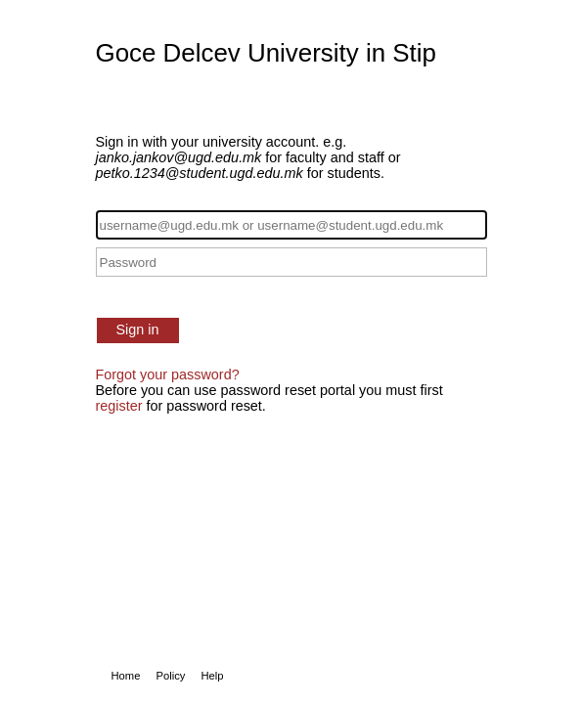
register (119, 406)
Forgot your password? (168, 374)
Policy (170, 676)
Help (212, 676)
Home (126, 676)
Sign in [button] (137, 329)
